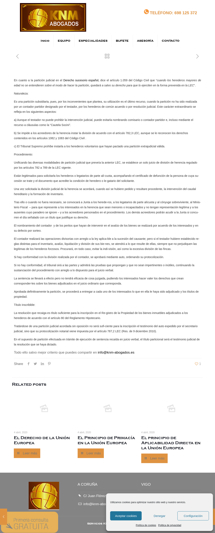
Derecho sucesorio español (81, 80)
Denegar (159, 516)
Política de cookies (146, 525)
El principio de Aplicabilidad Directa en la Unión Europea (171, 442)
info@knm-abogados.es (116, 352)
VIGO (146, 484)
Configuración (193, 516)
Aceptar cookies (126, 516)
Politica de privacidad (169, 525)
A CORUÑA (87, 484)
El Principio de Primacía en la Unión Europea (106, 440)
